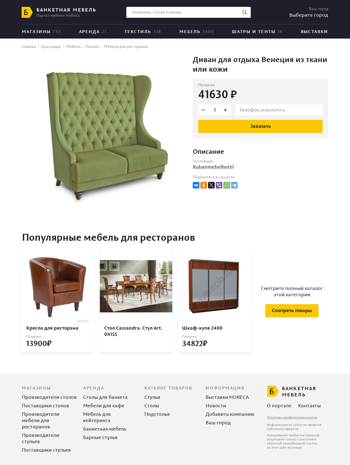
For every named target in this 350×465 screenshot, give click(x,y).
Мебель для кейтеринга (97, 417)
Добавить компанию (230, 414)
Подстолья (157, 414)
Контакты (309, 405)
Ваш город (218, 422)
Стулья (152, 397)
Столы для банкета (105, 397)
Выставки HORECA (227, 397)
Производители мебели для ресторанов (40, 420)
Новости (216, 405)
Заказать (260, 126)
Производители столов (49, 397)
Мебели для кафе (103, 405)
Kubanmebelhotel (213, 167)
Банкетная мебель (104, 429)
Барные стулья (100, 437)
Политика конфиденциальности (292, 417)
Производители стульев (40, 438)
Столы (151, 405)
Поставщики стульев (46, 450)
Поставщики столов (45, 405)
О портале (279, 405)
